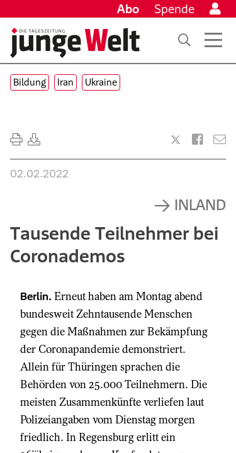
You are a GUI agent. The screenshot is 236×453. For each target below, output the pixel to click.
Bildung (29, 82)
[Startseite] (75, 43)
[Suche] (184, 40)
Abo (128, 8)
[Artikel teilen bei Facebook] (197, 139)
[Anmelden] (215, 8)
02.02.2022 (39, 174)
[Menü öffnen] (213, 40)
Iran (65, 82)
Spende (174, 8)
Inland (200, 204)
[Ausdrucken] (16, 139)
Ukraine (101, 82)
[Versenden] (219, 139)
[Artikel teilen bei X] (175, 139)
